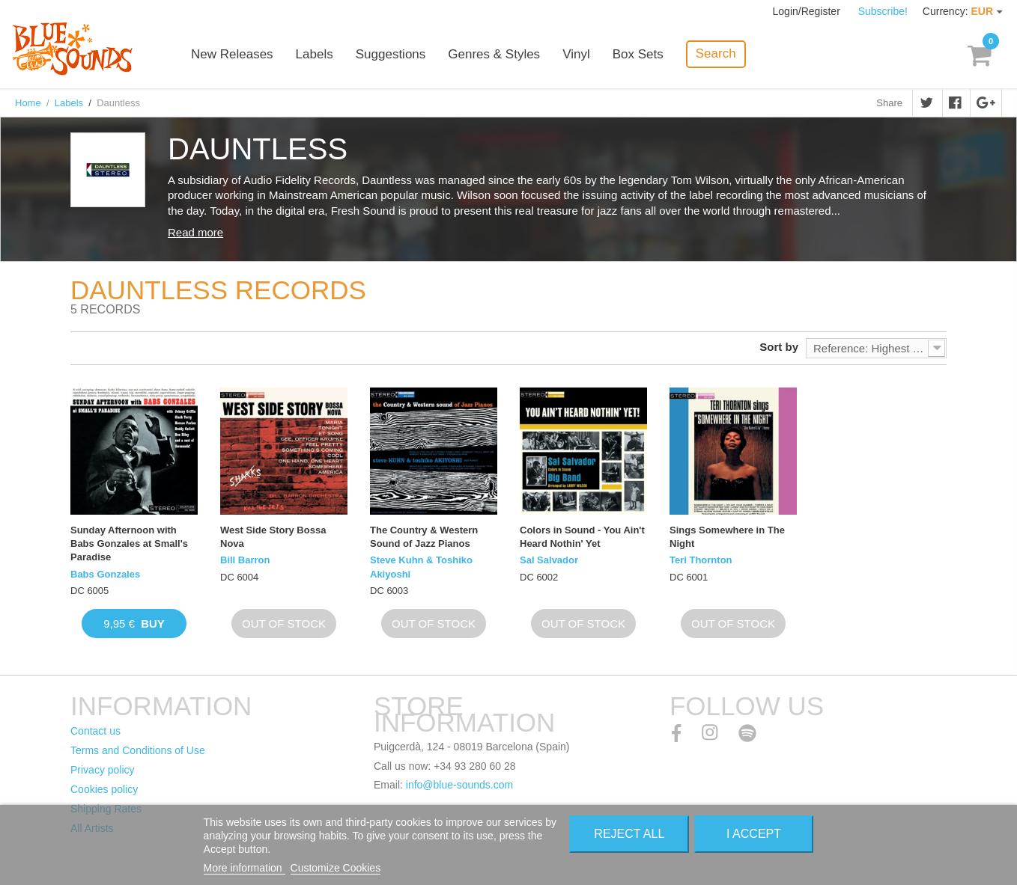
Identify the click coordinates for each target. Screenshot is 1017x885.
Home (28, 102)
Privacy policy (102, 770)
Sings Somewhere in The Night (727, 536)
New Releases (232, 54)
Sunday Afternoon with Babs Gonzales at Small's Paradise (129, 543)
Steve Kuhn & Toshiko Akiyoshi (421, 566)
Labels (314, 54)
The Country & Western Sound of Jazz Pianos (424, 536)
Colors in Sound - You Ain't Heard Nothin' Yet (582, 536)
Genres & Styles (494, 54)
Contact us (95, 731)
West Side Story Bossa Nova (273, 536)
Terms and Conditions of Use (137, 750)
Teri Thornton (701, 560)
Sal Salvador (549, 560)
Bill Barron (245, 560)
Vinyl (576, 54)
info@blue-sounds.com (459, 785)
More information (244, 868)
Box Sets (638, 54)
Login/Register (808, 11)
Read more (195, 232)
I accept (753, 833)
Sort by (778, 346)
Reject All (629, 833)
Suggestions (391, 54)
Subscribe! (883, 11)
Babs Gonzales (105, 574)
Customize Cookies (336, 868)
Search (716, 53)
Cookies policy (104, 789)
